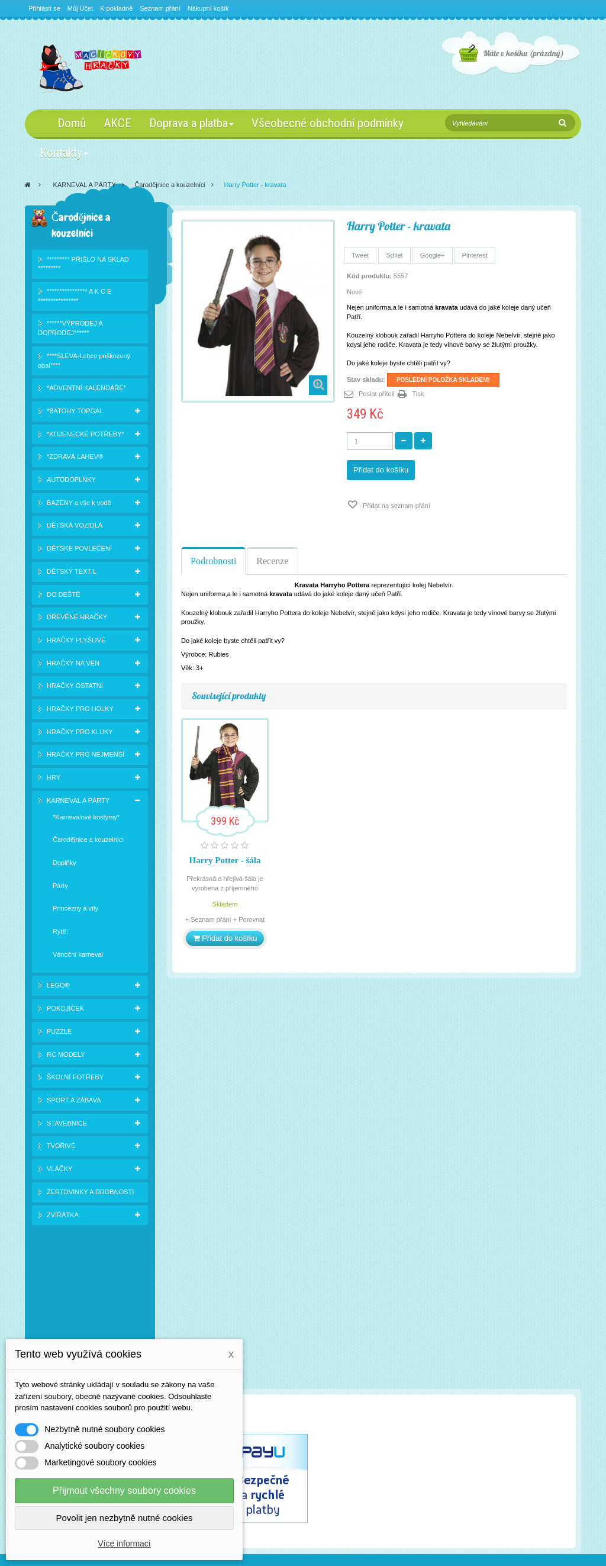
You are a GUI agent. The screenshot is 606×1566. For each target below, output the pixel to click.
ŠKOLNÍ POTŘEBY (75, 1079)
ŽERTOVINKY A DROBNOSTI (90, 1193)
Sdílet (394, 255)
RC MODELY (66, 1056)
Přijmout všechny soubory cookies (124, 1490)
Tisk (418, 393)
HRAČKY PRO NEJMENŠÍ (85, 756)
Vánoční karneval (78, 956)
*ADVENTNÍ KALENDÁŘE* (86, 390)
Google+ (432, 255)
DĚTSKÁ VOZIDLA (74, 527)
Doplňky (64, 865)
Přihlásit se (44, 8)
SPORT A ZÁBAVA (74, 1102)
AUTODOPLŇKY (71, 481)
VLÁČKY (59, 1171)
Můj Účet (80, 8)
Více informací (124, 1543)
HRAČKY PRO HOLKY (80, 711)
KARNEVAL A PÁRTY (84, 184)
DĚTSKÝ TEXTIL (71, 573)
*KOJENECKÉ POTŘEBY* (85, 435)
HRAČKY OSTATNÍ (75, 688)
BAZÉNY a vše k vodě (79, 504)
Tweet (360, 255)
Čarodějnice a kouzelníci (169, 184)
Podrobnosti (213, 561)
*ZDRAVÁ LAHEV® (75, 458)
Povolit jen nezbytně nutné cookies (124, 1518)
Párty (60, 887)
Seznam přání (160, 8)
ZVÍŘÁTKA (63, 1216)
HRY (53, 779)
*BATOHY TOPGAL (75, 413)
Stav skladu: (366, 379)
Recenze (272, 561)
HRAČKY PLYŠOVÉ (76, 642)
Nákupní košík (208, 8)
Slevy (47, 1316)
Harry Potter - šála (225, 860)
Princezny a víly (75, 910)
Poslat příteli (377, 393)
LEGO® (58, 987)
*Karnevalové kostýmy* (86, 818)
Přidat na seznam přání (395, 505)
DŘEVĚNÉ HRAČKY (77, 619)
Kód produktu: (369, 275)
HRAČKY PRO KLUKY (80, 733)
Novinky (50, 1332)
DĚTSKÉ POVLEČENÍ (79, 550)
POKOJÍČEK (65, 1010)
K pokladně (116, 8)
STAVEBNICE (67, 1124)
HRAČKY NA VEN (73, 664)
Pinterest (475, 255)
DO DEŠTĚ (63, 596)
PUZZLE (59, 1033)
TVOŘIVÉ (61, 1148)
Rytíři (60, 933)
